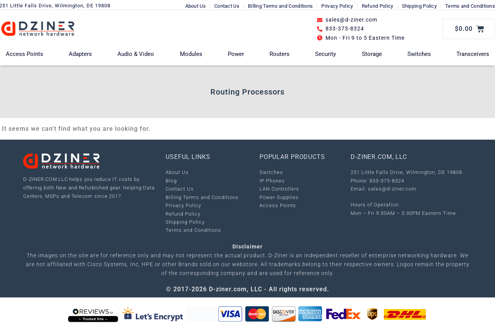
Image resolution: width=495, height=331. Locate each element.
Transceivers (472, 54)
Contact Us (226, 6)
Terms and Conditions (470, 6)
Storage (372, 54)
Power (236, 54)
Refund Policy (377, 6)
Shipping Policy (419, 6)
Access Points (24, 54)
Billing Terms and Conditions (280, 6)
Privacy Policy (337, 6)
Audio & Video (135, 54)
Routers (280, 54)
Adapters (80, 54)
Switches (419, 54)
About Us (195, 6)
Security (325, 54)
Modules (191, 54)
